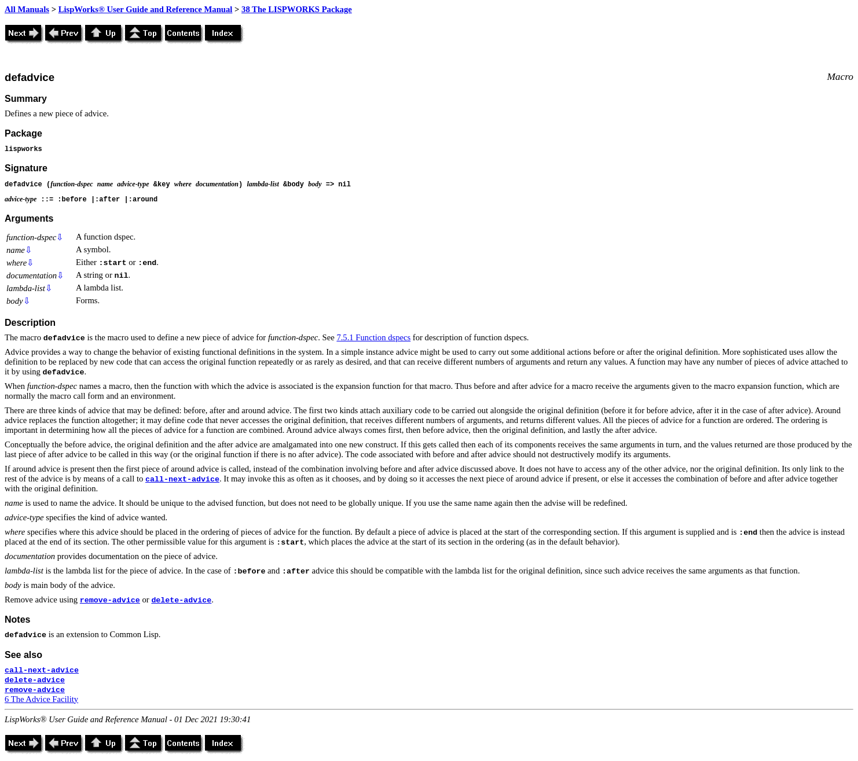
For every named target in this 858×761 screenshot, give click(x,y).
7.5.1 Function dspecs (373, 337)
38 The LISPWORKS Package (296, 9)
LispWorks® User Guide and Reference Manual (145, 9)
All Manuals (27, 9)
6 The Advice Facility (41, 699)
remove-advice (110, 600)
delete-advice (181, 600)
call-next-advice (182, 479)
